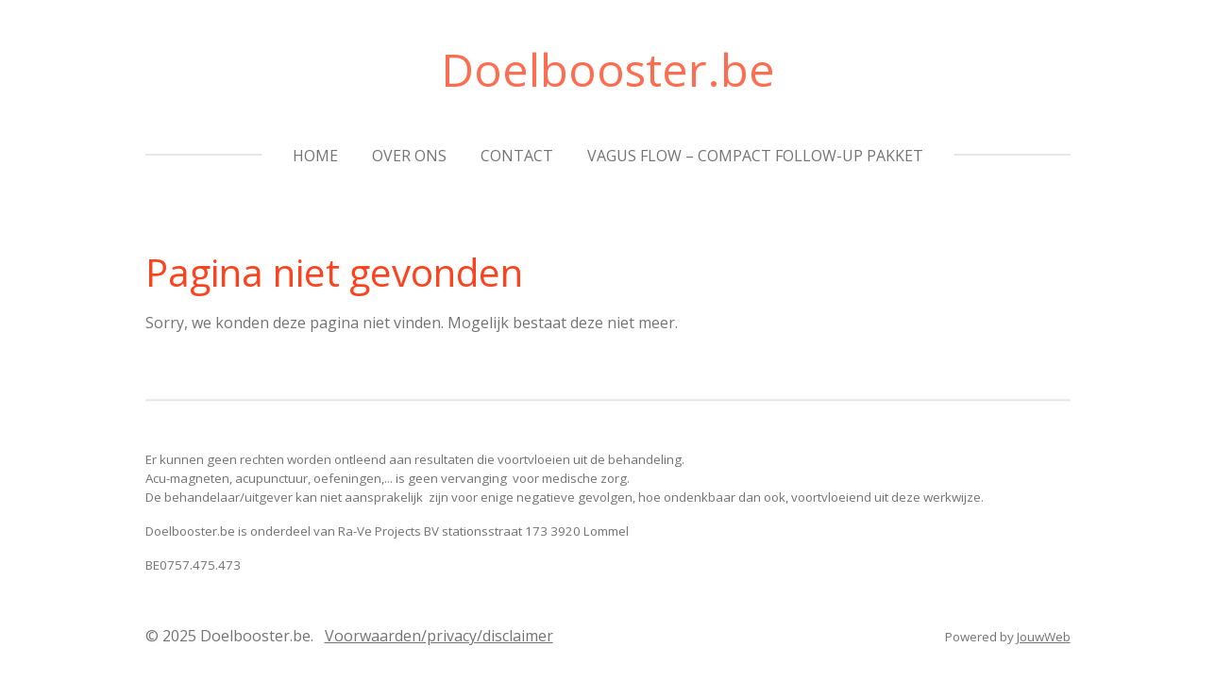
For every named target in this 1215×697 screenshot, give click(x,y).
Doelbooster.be (608, 69)
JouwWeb (1044, 636)
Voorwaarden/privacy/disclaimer (439, 635)
